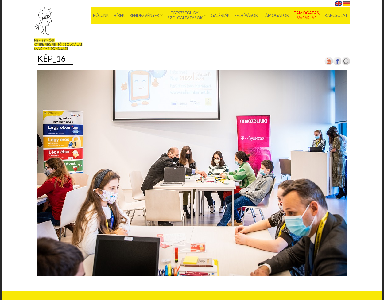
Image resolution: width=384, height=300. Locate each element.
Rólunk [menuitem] (101, 15)
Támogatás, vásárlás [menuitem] (307, 15)
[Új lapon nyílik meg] (337, 64)
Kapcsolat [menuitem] (336, 15)
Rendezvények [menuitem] (144, 15)
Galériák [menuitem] (220, 15)
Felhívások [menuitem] (246, 15)
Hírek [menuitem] (119, 15)
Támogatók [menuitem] (276, 15)
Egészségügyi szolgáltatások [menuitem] (185, 15)
